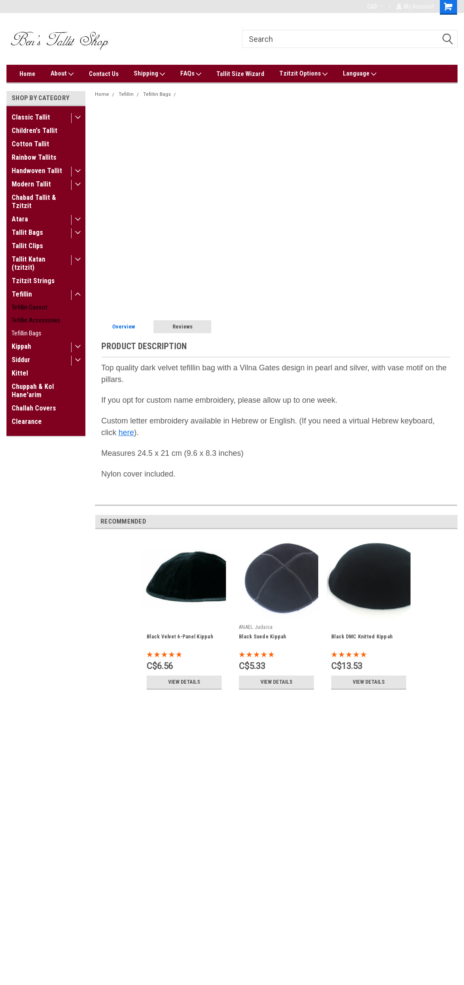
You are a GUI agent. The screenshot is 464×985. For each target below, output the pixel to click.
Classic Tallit (31, 117)
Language (359, 73)
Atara (20, 219)
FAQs (190, 73)
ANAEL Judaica (256, 627)
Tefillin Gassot (29, 307)
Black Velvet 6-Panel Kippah (180, 637)
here (126, 432)
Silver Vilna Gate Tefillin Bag (211, 94)
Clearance (27, 421)
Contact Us (104, 74)
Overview (123, 326)
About (62, 73)
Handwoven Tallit (37, 171)
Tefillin (22, 294)
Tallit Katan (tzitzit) (28, 263)
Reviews (182, 326)
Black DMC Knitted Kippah (361, 637)
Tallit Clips (27, 246)
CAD (374, 6)
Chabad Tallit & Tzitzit (34, 201)
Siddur (21, 360)
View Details (184, 682)
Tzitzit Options (303, 73)
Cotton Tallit (30, 144)
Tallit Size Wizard (240, 74)
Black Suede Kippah (262, 637)
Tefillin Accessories (36, 320)
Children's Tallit (34, 130)
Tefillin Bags (26, 333)
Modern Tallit (31, 184)
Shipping (149, 73)
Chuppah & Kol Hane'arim (33, 390)
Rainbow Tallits (34, 157)
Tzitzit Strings (33, 281)
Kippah (21, 346)
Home (27, 74)
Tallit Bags (27, 232)
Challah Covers (34, 408)
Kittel (20, 373)
